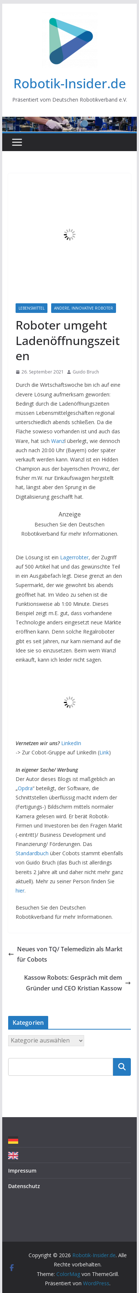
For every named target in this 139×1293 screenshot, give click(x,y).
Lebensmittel (31, 308)
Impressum (22, 1170)
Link (104, 752)
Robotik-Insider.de (69, 83)
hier (20, 890)
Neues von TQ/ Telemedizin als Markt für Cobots (65, 954)
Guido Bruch (86, 372)
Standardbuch (32, 853)
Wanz (57, 440)
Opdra (25, 788)
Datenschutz (24, 1186)
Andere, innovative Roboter (83, 308)
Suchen (122, 1066)
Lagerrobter (74, 557)
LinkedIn (71, 743)
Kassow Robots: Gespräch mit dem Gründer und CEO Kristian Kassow (77, 982)
